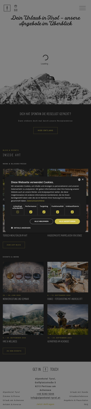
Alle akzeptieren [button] (67, 221)
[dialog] (45, 204)
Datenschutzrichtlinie (35, 201)
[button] (20, 227)
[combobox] (79, 179)
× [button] (83, 179)
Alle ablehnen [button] (41, 221)
